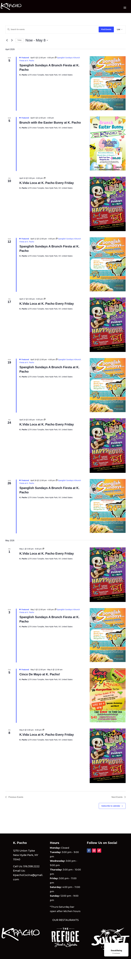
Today (19, 40)
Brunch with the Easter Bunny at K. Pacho (50, 122)
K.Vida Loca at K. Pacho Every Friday (46, 183)
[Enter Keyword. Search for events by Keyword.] (52, 29)
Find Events (106, 29)
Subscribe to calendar (110, 806)
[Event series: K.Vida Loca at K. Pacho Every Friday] (44, 178)
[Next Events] (11, 40)
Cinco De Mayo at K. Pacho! (39, 674)
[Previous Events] (6, 40)
